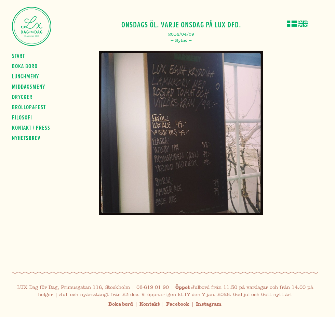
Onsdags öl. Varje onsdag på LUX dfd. (181, 24)
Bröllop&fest (29, 107)
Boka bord (25, 66)
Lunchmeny (25, 76)
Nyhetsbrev (26, 138)
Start (18, 55)
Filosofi (22, 117)
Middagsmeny (28, 86)
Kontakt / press (31, 127)
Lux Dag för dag (31, 26)
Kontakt (149, 304)
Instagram (209, 304)
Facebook (177, 304)
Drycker (22, 96)
